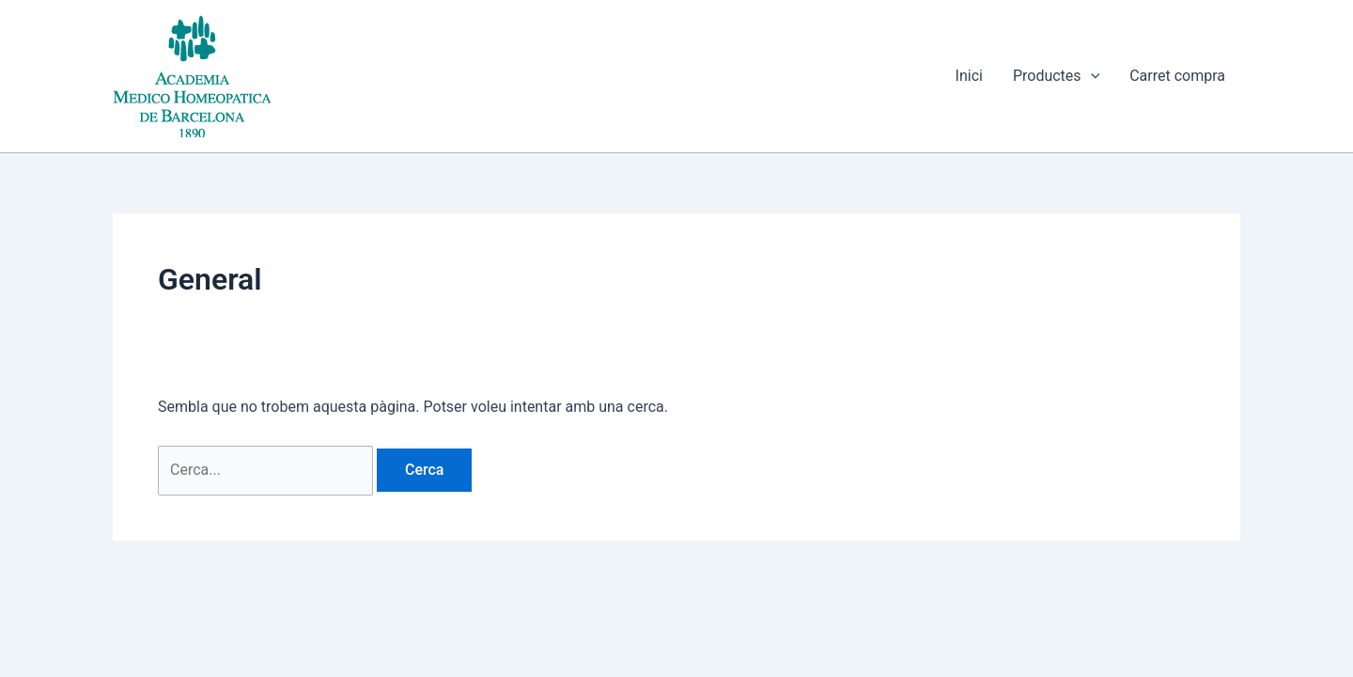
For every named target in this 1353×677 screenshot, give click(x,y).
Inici (969, 76)
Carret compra (1177, 76)
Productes (1056, 76)
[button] (1090, 76)
